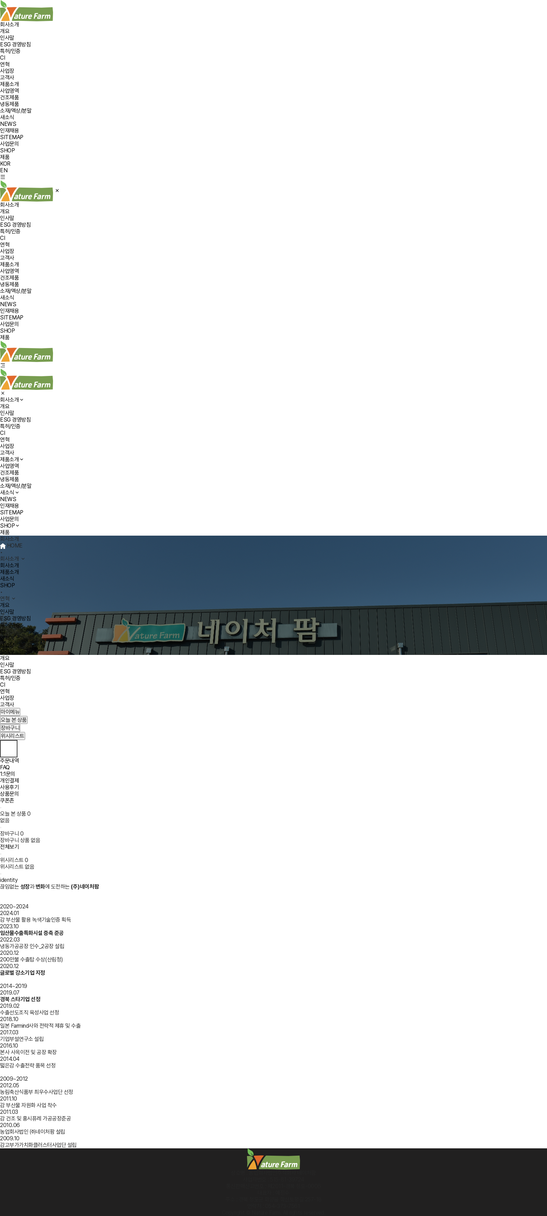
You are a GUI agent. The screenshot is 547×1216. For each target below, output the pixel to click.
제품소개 (9, 84)
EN (3, 170)
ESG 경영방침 (15, 44)
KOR (5, 163)
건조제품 (9, 97)
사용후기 (9, 787)
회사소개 (9, 24)
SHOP (7, 150)
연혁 (4, 64)
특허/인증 (10, 51)
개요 (4, 31)
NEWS (8, 124)
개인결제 (9, 780)
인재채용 (9, 130)
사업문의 (9, 144)
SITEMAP (11, 137)
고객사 (7, 77)
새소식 (7, 117)
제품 (4, 157)
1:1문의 (7, 774)
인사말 (7, 38)
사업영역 (9, 91)
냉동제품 (9, 104)
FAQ (5, 767)
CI (2, 57)
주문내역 (9, 760)
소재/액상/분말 (15, 110)
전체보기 (9, 847)
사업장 (7, 71)
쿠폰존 (7, 800)
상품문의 (9, 794)
